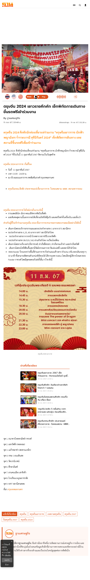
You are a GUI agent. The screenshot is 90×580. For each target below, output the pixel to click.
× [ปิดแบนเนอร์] (11, 541)
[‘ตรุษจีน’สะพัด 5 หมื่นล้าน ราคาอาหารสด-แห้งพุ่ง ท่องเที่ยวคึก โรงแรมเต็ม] (45, 412)
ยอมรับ (7, 560)
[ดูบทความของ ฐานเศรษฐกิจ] (45, 541)
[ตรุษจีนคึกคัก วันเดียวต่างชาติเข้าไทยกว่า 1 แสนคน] (45, 388)
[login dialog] (85, 5)
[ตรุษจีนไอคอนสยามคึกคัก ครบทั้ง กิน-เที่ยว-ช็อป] (45, 400)
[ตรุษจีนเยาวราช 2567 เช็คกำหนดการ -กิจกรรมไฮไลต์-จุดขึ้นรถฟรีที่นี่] (45, 376)
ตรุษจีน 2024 (26, 519)
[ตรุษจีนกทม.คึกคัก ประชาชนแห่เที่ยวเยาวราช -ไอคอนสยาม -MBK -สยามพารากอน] (45, 424)
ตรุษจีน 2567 (70, 514)
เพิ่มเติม (8, 555)
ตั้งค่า (7, 565)
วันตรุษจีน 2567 (10, 519)
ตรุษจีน (23, 514)
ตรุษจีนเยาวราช (37, 514)
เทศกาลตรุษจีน (54, 514)
